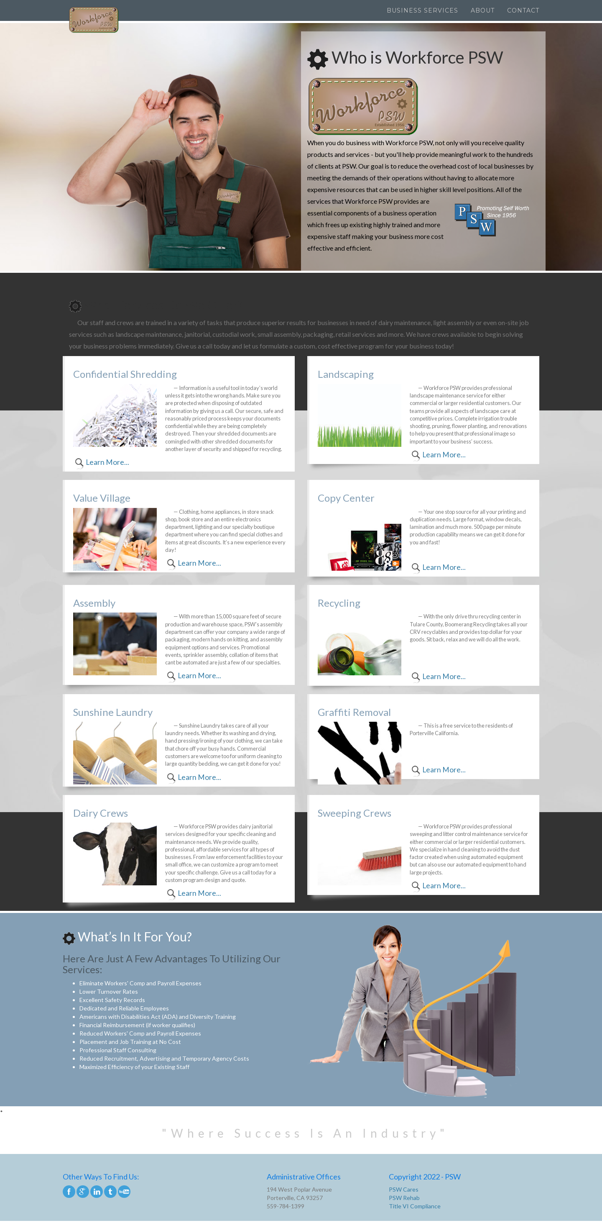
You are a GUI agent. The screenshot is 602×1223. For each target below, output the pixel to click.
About (483, 10)
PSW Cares (403, 1189)
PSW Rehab (404, 1197)
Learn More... (107, 462)
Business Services (422, 10)
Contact (523, 10)
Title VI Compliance (415, 1206)
